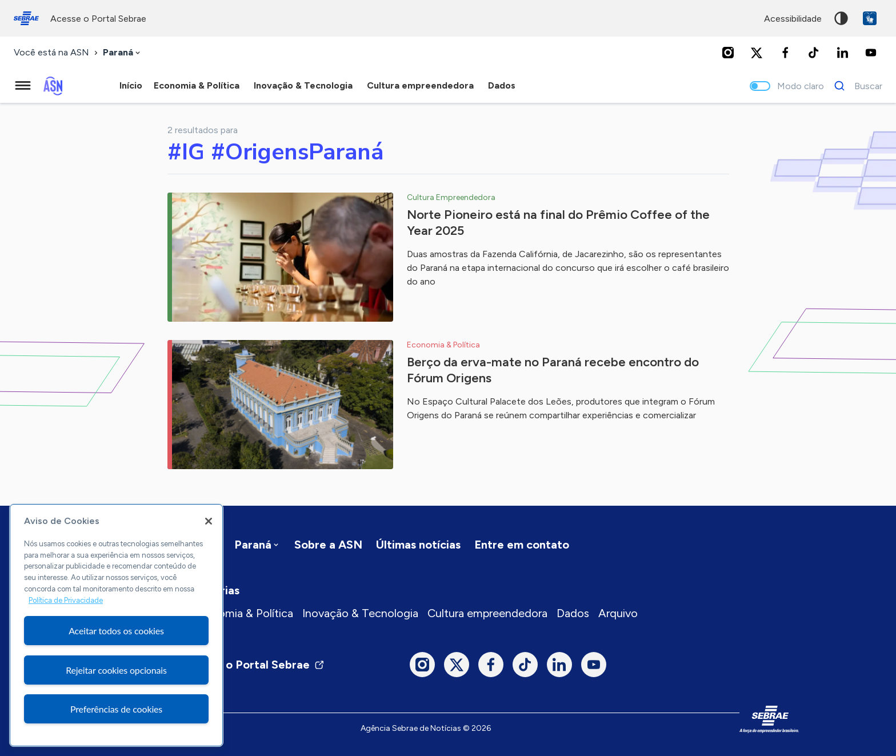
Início (130, 85)
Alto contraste (841, 18)
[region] (116, 625)
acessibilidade (793, 18)
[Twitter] (756, 52)
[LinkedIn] (842, 52)
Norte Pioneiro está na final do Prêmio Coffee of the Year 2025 (558, 222)
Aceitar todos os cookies (116, 630)
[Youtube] (870, 52)
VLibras (869, 18)
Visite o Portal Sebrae (258, 664)
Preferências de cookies (116, 708)
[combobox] (122, 52)
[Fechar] (208, 521)
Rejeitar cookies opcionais (116, 670)
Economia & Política (242, 613)
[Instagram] (728, 52)
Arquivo (618, 613)
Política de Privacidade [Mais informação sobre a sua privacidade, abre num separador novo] (66, 600)
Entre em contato (521, 544)
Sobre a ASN (328, 544)
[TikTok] (813, 52)
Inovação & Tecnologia (360, 613)
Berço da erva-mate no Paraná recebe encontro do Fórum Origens (553, 370)
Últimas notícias (418, 544)
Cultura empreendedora (487, 613)
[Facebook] (785, 52)
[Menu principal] (23, 86)
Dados (573, 613)
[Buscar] (855, 85)
